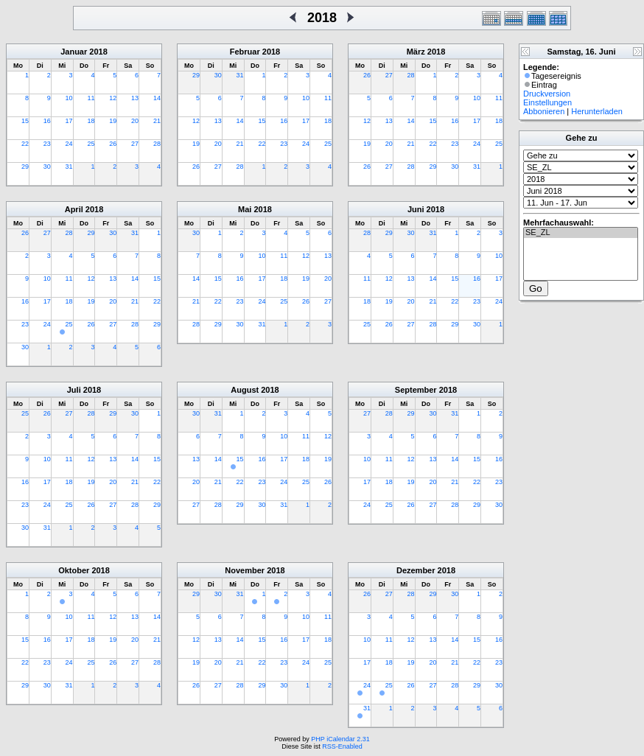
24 (69, 143)
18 (90, 121)
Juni (415, 209)
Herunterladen (597, 111)
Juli (74, 389)
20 (135, 121)
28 (157, 143)
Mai (244, 209)
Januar (73, 51)
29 (25, 166)
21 (157, 121)
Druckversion (546, 93)
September (416, 389)
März (416, 51)
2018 (98, 51)
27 (135, 143)
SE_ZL (580, 233)
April (74, 209)
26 (112, 143)
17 (69, 121)
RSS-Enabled (342, 746)
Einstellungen (547, 102)
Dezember (415, 570)
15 (25, 121)
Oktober (73, 570)
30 (47, 166)
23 (47, 143)
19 (112, 121)
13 (135, 98)
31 (69, 166)
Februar (245, 51)
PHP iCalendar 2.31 (340, 739)
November (245, 570)
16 (47, 121)
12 (112, 98)
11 (90, 98)
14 (157, 98)
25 (90, 143)
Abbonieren (543, 111)
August (245, 389)
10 (69, 98)
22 (25, 143)
